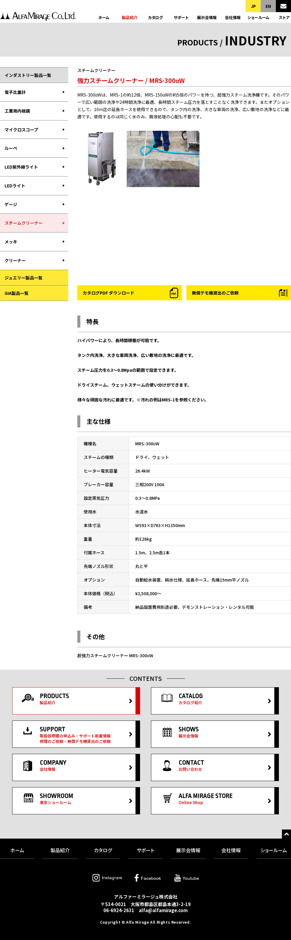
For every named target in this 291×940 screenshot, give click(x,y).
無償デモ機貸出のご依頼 (215, 293)
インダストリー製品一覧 (28, 75)
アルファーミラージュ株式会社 (38, 17)
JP (253, 6)
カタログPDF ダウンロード (108, 293)
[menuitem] (34, 92)
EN (268, 6)
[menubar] (34, 176)
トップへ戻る (286, 834)
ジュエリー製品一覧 (23, 278)
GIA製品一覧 (16, 293)
